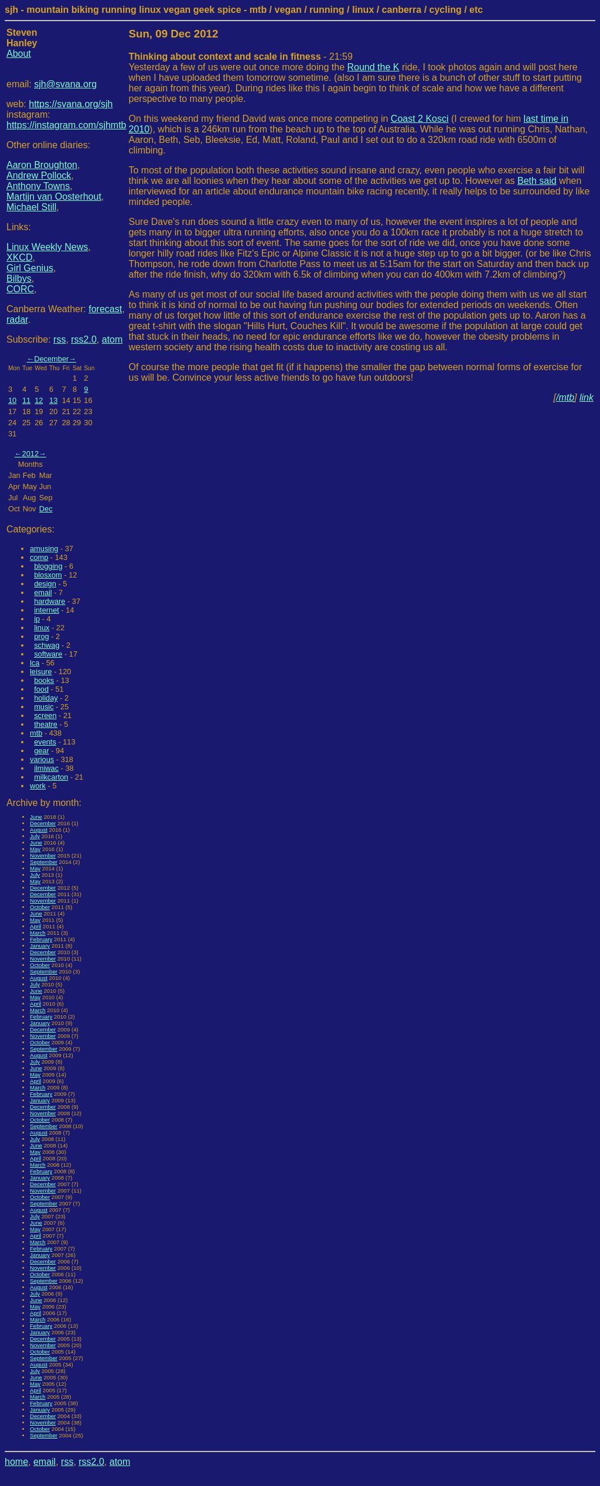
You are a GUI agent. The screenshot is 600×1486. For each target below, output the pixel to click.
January (40, 945)
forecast (105, 309)
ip (37, 618)
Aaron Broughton (41, 165)
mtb (36, 733)
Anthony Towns (38, 186)
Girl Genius (29, 268)
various (42, 759)
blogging (48, 566)
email (43, 592)
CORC (20, 289)
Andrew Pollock (38, 175)
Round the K (373, 67)
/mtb (565, 397)
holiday (46, 698)
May (35, 849)
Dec (46, 508)
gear (41, 750)
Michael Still (31, 207)
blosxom (48, 575)
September (43, 862)
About (18, 54)
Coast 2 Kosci (420, 119)
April (35, 926)
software (48, 654)
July (35, 836)
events (45, 741)
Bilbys (19, 278)
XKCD (19, 257)
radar (17, 319)
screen (45, 715)
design (45, 583)
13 (53, 400)
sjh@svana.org (65, 84)
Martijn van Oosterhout (53, 196)
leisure (41, 671)
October (40, 907)
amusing (44, 548)
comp (39, 557)
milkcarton (51, 777)
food (41, 689)
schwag (46, 645)
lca (34, 662)
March (38, 933)
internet (46, 610)
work (38, 785)
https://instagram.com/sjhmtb (66, 125)
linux (41, 627)
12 (39, 400)
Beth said (537, 181)
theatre (45, 724)
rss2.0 (84, 339)
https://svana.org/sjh (70, 104)
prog (41, 636)
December (51, 358)
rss (59, 339)
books (44, 680)
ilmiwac (46, 768)
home (16, 1462)
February (41, 939)
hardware (49, 601)
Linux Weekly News (47, 247)
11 (26, 400)
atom (112, 339)
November (43, 855)
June (36, 817)
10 (12, 400)
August (38, 829)
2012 (30, 453)
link (586, 397)
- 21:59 (241, 57)
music (43, 706)
